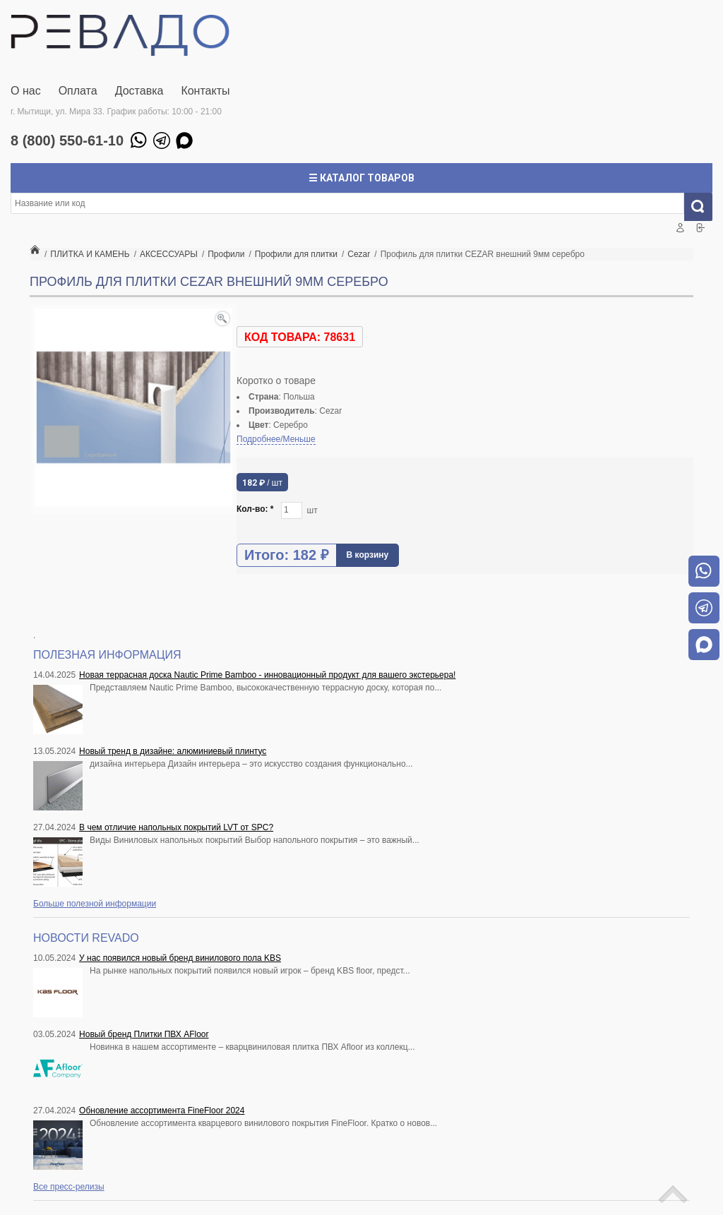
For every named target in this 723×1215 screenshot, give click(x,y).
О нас (26, 91)
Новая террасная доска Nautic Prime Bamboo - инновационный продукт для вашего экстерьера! (267, 675)
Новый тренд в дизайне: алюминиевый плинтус (172, 751)
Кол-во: (255, 509)
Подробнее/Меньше (276, 439)
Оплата (78, 91)
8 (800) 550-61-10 (67, 140)
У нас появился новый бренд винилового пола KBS (180, 958)
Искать (703, 207)
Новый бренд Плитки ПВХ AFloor (143, 1034)
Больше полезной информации (94, 904)
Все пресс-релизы (68, 1187)
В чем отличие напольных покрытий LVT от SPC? (176, 827)
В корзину (368, 555)
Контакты (205, 91)
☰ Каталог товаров (361, 178)
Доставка (139, 91)
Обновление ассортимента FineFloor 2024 (161, 1110)
